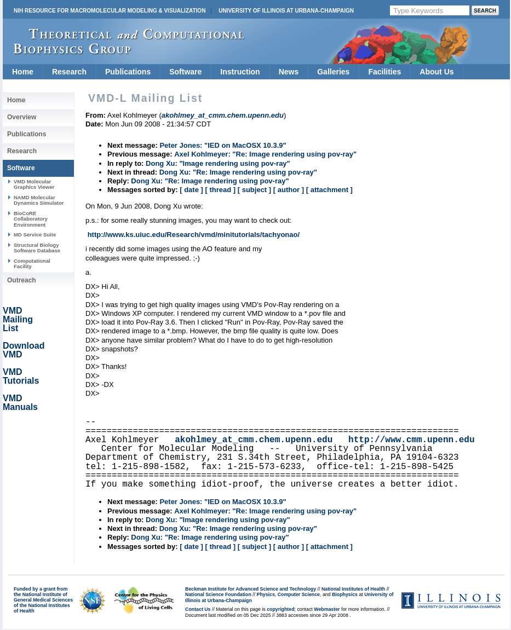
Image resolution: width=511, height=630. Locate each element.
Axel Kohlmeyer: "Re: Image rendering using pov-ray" (265, 154)
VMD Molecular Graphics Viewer (34, 184)
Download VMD (23, 350)
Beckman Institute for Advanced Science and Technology (250, 589)
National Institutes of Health (353, 589)
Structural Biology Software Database (37, 247)
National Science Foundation (218, 594)
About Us (436, 71)
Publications (128, 71)
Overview (21, 117)
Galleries (333, 71)
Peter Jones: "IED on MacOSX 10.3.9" (222, 145)
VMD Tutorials (21, 376)
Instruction (240, 71)
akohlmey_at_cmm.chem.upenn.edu (253, 440)
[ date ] (191, 190)
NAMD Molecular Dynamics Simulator (39, 200)
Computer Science (299, 594)
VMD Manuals (20, 403)
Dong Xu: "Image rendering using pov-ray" (218, 163)
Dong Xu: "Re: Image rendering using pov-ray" (238, 172)
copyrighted (280, 609)
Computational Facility (32, 263)
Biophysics (345, 594)
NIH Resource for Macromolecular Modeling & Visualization (109, 11)
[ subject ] (254, 190)
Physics (266, 594)
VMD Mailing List (18, 319)
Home (22, 71)
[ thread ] (220, 190)
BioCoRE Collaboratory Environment (31, 219)
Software (185, 71)
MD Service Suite (35, 235)
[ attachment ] (329, 190)
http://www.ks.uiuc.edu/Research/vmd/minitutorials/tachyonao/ (194, 234)
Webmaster (327, 609)
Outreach (21, 280)
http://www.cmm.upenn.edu (411, 440)
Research (69, 71)
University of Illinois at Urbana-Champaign (286, 11)
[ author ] (288, 190)
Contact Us (197, 609)
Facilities (384, 71)
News (289, 71)
